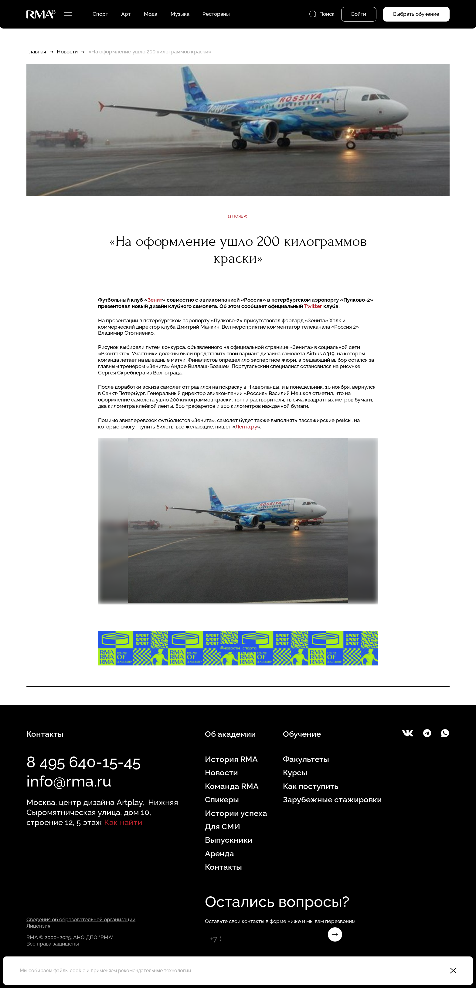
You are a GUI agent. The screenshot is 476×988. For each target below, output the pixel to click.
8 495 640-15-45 (83, 762)
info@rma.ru (68, 781)
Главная (36, 52)
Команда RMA (232, 786)
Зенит (155, 300)
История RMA (231, 759)
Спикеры (222, 799)
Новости (67, 52)
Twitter (313, 306)
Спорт (100, 14)
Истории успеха (236, 813)
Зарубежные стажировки (332, 799)
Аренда (219, 853)
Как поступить (310, 786)
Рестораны (216, 14)
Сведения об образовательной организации (80, 919)
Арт (126, 14)
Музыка (180, 14)
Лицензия (38, 926)
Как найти (123, 822)
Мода (150, 14)
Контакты (223, 866)
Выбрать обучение (416, 14)
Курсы (295, 772)
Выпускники (229, 839)
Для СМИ (222, 826)
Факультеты (306, 759)
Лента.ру (246, 427)
